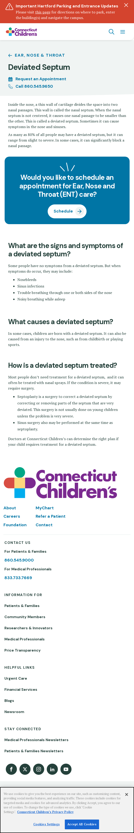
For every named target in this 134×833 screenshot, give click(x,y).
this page (42, 12)
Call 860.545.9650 (34, 86)
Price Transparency (22, 650)
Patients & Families (22, 605)
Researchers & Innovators (28, 628)
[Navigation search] (111, 31)
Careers (11, 516)
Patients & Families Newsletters (33, 751)
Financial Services (20, 689)
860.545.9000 (19, 560)
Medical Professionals (24, 639)
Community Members (24, 616)
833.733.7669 (18, 578)
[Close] (127, 794)
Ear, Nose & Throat (40, 55)
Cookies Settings (46, 824)
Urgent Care (15, 678)
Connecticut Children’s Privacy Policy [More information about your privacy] (45, 812)
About (9, 508)
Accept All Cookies (81, 824)
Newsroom (14, 711)
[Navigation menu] (122, 31)
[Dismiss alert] (126, 5)
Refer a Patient (50, 516)
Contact (44, 525)
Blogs (9, 700)
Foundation (15, 525)
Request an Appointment (41, 79)
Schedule (63, 211)
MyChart (45, 508)
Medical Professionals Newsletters (36, 739)
